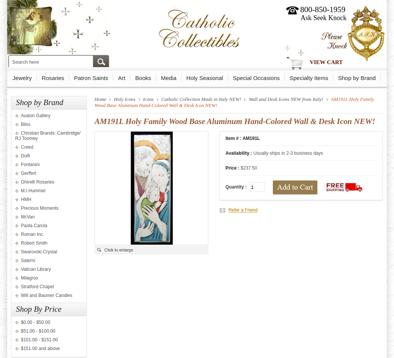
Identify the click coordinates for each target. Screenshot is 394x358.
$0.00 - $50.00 (35, 322)
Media (169, 78)
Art (121, 78)
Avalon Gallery (35, 115)
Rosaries (53, 78)
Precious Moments (39, 208)
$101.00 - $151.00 (39, 339)
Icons (148, 99)
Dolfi (25, 156)
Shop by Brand (357, 78)
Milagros (29, 278)
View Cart (326, 62)
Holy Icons (125, 99)
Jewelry (22, 78)
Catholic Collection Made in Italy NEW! (201, 99)
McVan (28, 217)
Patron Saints (91, 78)
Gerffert (28, 173)
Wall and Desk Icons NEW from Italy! (286, 99)
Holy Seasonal (204, 78)
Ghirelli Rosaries (37, 182)
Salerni (28, 260)
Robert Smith (34, 243)
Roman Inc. (32, 234)
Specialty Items (309, 78)
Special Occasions (256, 78)
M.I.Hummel (33, 190)
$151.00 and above (40, 348)
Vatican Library (36, 269)
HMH (26, 199)
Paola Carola (34, 225)
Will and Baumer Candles (46, 295)
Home (100, 99)
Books (143, 78)
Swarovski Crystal (39, 251)
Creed (27, 147)
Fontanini (30, 164)
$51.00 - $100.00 (38, 331)
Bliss (25, 124)
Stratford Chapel (37, 286)
